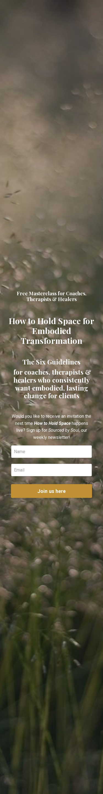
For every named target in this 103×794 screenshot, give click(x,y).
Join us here (51, 491)
